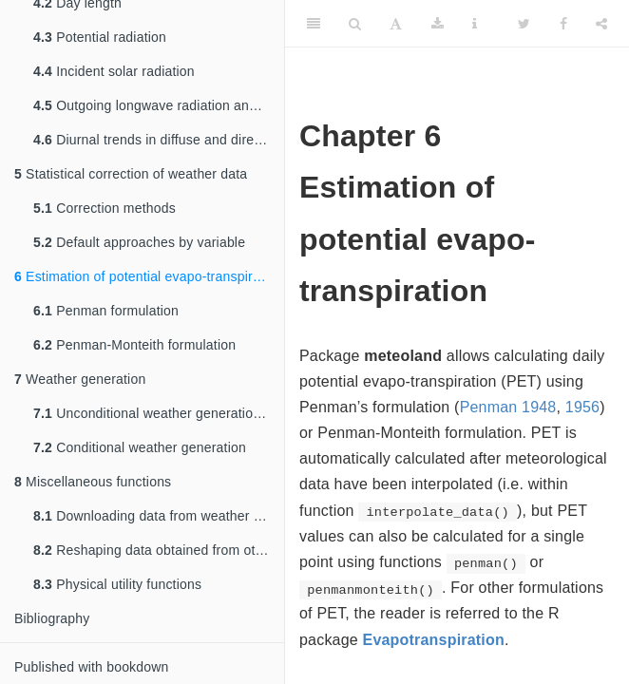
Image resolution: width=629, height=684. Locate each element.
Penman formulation (106, 310)
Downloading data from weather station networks (158, 515)
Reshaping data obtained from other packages (158, 550)
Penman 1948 (508, 407)
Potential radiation (99, 37)
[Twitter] (524, 24)
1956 (582, 407)
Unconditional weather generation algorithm (158, 413)
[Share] (601, 24)
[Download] (437, 24)
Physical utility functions (117, 584)
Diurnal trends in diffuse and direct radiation (158, 139)
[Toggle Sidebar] (313, 24)
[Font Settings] (395, 24)
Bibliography (51, 618)
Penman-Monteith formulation (134, 344)
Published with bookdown (91, 666)
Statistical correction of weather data (130, 173)
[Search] (354, 24)
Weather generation (79, 379)
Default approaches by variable (139, 242)
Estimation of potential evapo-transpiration (148, 276)
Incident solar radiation (114, 71)
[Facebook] (563, 24)
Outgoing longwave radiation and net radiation (158, 105)
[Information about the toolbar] (474, 24)
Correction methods (104, 208)
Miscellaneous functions (92, 481)
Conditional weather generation (139, 447)
